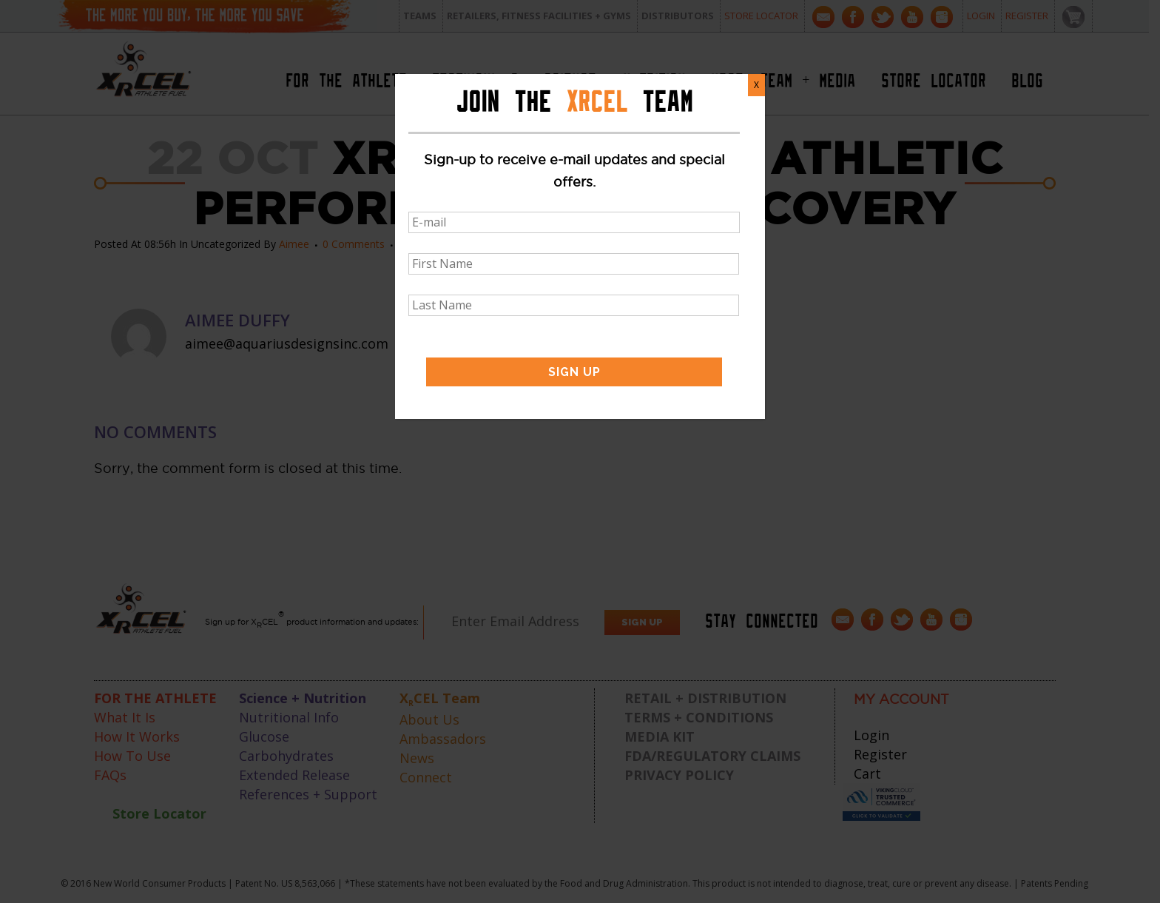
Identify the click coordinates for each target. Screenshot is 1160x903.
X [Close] (756, 84)
